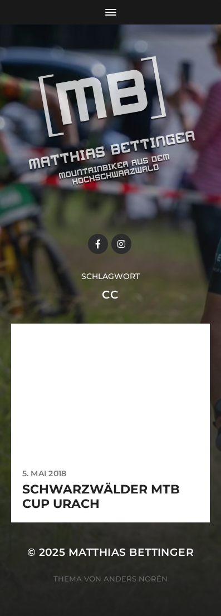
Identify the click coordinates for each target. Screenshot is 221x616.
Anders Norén (136, 578)
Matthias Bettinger (131, 552)
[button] (23, 35)
